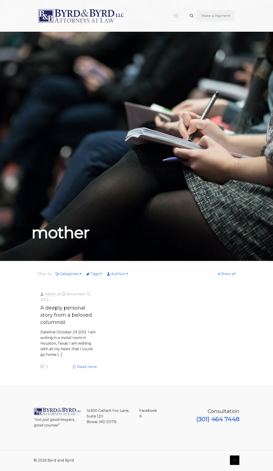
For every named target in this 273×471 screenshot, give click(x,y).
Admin (51, 294)
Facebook (148, 410)
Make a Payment (215, 15)
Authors (118, 274)
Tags (94, 274)
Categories (68, 274)
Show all (226, 274)
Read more (87, 367)
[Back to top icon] (234, 460)
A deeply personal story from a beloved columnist (66, 315)
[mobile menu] (176, 16)
